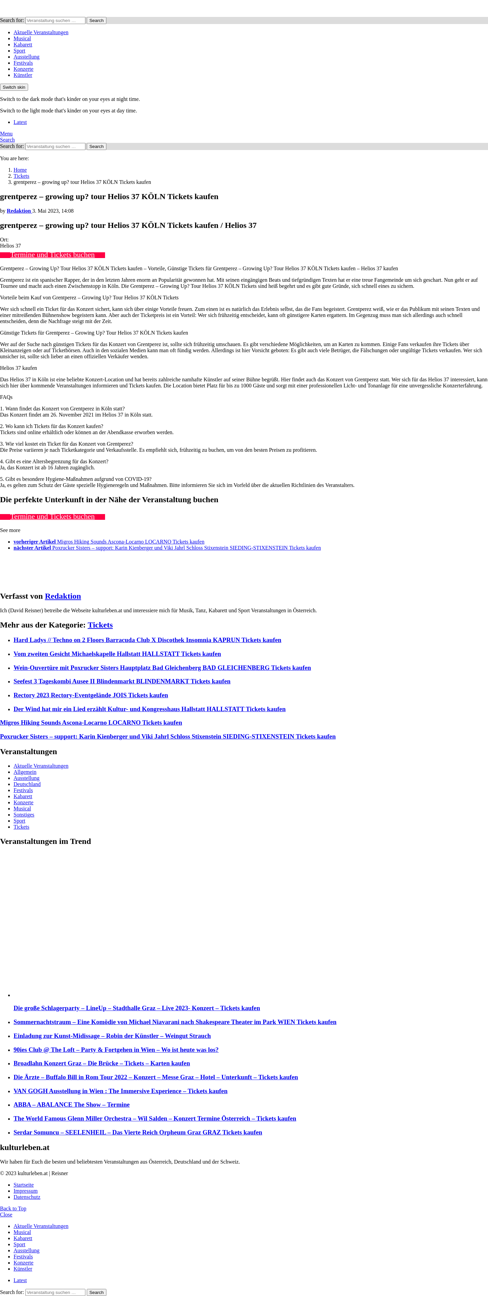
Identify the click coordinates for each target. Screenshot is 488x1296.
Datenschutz (27, 1197)
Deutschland (27, 784)
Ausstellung (26, 57)
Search (96, 20)
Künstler (23, 75)
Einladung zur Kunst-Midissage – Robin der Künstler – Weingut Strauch (112, 1035)
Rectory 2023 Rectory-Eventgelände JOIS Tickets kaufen (91, 695)
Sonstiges (24, 814)
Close (6, 1214)
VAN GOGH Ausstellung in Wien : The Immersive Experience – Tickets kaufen (120, 1091)
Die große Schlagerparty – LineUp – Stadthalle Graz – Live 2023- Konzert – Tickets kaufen (137, 1008)
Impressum (26, 1191)
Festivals (23, 63)
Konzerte (24, 69)
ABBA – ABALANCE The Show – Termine (72, 1104)
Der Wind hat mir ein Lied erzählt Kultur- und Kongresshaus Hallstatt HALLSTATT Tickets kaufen (150, 709)
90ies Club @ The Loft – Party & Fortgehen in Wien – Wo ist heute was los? (116, 1049)
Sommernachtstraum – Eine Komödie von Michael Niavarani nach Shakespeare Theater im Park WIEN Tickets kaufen (175, 1021)
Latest (20, 122)
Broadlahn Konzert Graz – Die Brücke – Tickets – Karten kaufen (102, 1063)
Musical (22, 38)
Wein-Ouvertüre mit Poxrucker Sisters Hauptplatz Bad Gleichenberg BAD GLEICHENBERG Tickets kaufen (162, 667)
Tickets (100, 624)
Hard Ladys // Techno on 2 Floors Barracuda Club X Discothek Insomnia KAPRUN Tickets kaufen (147, 639)
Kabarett (23, 44)
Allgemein (25, 772)
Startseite (24, 1185)
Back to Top (13, 1208)
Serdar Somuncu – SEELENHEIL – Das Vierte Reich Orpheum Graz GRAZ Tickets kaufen (138, 1132)
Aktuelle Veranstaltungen (41, 32)
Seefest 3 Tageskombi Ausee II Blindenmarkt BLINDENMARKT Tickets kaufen (122, 681)
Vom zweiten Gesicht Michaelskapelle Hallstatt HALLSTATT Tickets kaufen (117, 653)
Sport (19, 51)
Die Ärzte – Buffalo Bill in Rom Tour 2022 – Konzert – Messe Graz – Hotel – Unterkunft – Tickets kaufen (156, 1077)
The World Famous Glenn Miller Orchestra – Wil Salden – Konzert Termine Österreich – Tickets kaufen (155, 1118)
